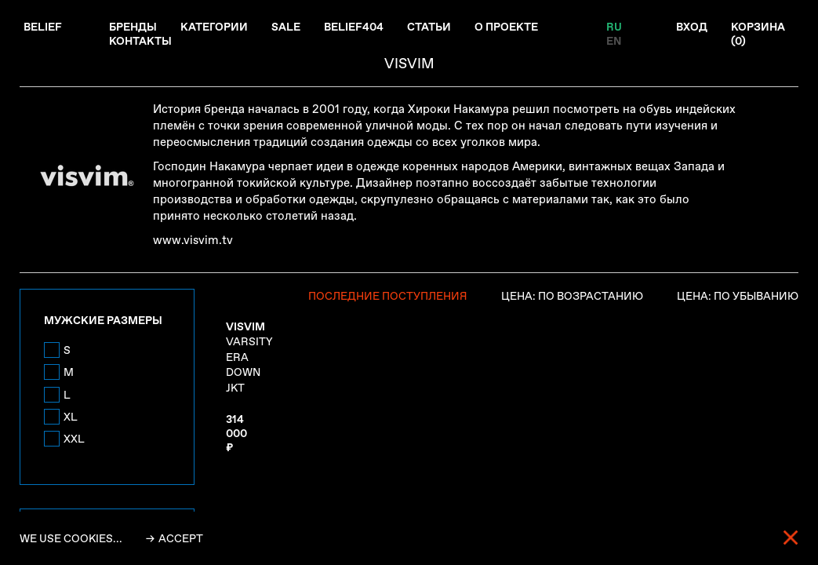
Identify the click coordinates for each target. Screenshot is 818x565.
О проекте (506, 26)
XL (71, 416)
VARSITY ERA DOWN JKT (249, 357)
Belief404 (354, 26)
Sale (285, 26)
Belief (43, 26)
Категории (214, 26)
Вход (691, 26)
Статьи (429, 26)
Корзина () (758, 33)
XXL (74, 438)
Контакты (140, 41)
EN (613, 41)
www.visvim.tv (193, 240)
